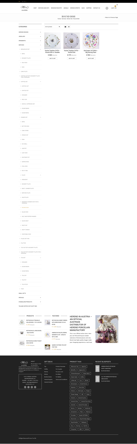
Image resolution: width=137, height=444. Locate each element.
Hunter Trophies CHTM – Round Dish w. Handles (52, 51)
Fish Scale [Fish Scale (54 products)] (80, 391)
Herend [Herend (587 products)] (73, 398)
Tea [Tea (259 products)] (72, 426)
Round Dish (25, 208)
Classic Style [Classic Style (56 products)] (74, 377)
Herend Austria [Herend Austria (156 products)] (82, 398)
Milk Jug (24, 99)
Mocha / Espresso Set (28, 104)
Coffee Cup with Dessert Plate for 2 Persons (30, 76)
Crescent (25, 180)
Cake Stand (25, 131)
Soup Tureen (26, 230)
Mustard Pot (26, 157)
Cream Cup (25, 135)
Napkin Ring (25, 162)
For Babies (58, 377)
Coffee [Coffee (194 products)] (82, 377)
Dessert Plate (26, 58)
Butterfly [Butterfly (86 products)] (73, 370)
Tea (45, 366)
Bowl (23, 54)
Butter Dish (25, 126)
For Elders (58, 374)
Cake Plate (24, 72)
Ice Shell (24, 144)
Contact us (96, 8)
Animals (66, 8)
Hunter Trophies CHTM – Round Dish (71, 51)
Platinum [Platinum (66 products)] (88, 412)
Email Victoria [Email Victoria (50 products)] (83, 384)
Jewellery (22, 36)
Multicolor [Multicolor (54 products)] (88, 408)
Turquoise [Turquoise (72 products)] (73, 429)
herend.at (30, 384)
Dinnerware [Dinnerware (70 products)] (74, 384)
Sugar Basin (25, 108)
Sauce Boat (25, 221)
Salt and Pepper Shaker (29, 216)
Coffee (46, 369)
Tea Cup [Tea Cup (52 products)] (78, 426)
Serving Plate (26, 193)
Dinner (46, 374)
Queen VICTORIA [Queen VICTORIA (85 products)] (83, 415)
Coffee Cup (25, 86)
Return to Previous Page (111, 17)
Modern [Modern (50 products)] (80, 408)
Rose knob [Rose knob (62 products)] (73, 419)
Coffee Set (24, 82)
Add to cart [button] (52, 58)
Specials (21, 298)
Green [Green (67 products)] (88, 394)
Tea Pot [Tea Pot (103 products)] (85, 426)
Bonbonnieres (48, 377)
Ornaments (22, 41)
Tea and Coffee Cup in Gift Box (28, 306)
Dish (23, 139)
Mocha (46, 372)
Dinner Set (69, 19)
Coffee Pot (25, 91)
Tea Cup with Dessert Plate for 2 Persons (31, 252)
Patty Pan (25, 171)
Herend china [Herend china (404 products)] (74, 401)
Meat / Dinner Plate (28, 188)
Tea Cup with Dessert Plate (29, 248)
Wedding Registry (56, 8)
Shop (35, 8)
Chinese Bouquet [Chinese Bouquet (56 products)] (75, 373)
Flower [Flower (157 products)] (88, 391)
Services (64, 19)
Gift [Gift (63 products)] (82, 394)
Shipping (88, 8)
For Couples (59, 369)
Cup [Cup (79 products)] (81, 380)
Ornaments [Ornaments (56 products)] (74, 412)
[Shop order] (52, 27)
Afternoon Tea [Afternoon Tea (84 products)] (74, 366)
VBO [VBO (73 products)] (80, 429)
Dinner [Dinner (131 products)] (86, 380)
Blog (83, 8)
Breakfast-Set (25, 49)
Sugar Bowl (25, 113)
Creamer (24, 95)
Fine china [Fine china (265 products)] (81, 387)
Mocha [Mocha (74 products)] (73, 408)
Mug (23, 67)
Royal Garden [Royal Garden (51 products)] (74, 422)
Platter (23, 243)
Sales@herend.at (32, 382)
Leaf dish (24, 153)
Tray (22, 289)
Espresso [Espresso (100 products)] (73, 387)
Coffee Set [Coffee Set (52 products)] (73, 380)
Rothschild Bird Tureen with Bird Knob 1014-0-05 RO (59, 322)
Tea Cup (24, 275)
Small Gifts (22, 293)
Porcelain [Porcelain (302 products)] (73, 415)
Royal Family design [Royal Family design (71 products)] (85, 419)
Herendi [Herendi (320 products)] (73, 405)
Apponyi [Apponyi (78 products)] (84, 366)
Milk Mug (24, 63)
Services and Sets (43, 8)
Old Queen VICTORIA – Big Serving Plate (91, 51)
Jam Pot (24, 148)
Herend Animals (48, 382)
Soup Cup (24, 225)
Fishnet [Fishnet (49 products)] (73, 391)
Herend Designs (23, 32)
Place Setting (25, 239)
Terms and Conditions (61, 379)
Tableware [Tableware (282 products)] (83, 422)
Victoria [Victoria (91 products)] (87, 429)
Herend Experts (75, 8)
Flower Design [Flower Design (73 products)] (74, 394)
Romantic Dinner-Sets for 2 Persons (30, 202)
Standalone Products (25, 302)
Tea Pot (24, 280)
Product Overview (60, 366)
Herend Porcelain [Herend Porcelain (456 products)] (82, 405)
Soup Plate (25, 197)
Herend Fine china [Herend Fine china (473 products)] (86, 401)
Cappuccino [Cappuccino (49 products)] (82, 370)
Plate (23, 175)
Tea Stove (25, 284)
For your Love (59, 372)
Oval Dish (25, 166)
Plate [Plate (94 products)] (81, 412)
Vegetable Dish (26, 234)
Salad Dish (25, 212)
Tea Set (23, 258)
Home (59, 19)
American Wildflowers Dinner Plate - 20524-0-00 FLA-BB (59, 335)
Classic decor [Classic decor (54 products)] (86, 373)
